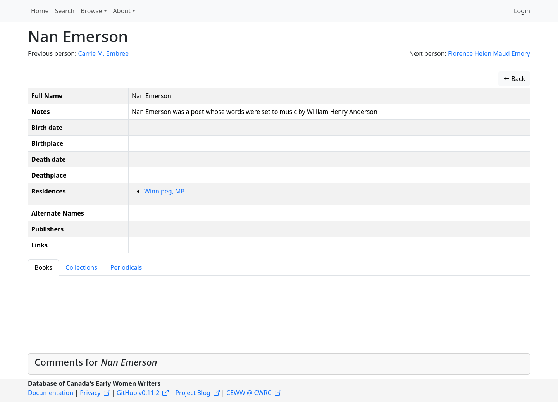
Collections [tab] (81, 267)
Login (522, 11)
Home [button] (40, 11)
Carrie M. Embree (103, 53)
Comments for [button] (95, 361)
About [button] (122, 11)
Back (514, 78)
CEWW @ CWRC (249, 392)
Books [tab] (43, 267)
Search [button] (65, 11)
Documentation (50, 392)
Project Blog (192, 392)
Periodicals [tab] (126, 267)
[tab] (279, 364)
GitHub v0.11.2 (138, 392)
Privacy (90, 392)
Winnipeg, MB (164, 191)
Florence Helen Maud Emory (489, 53)
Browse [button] (91, 11)
